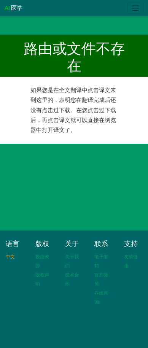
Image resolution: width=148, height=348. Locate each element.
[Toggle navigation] (135, 8)
